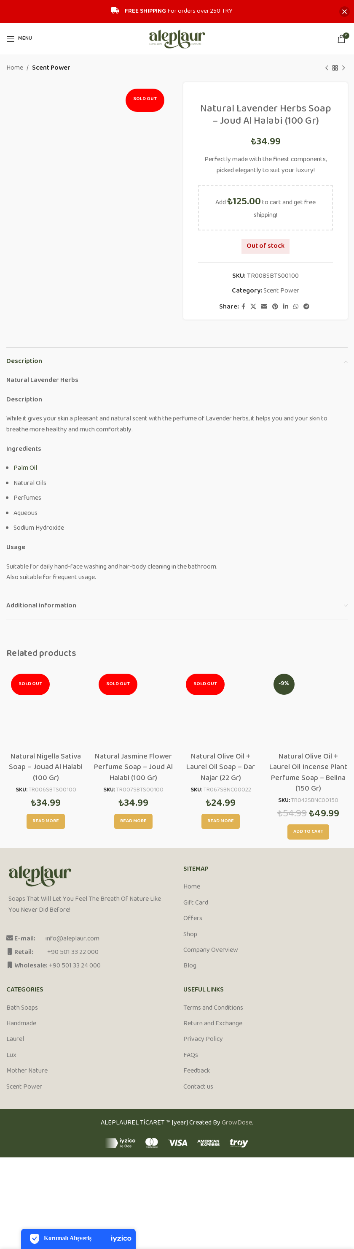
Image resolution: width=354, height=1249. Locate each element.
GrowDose (237, 1123)
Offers (192, 919)
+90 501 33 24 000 (75, 966)
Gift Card (195, 903)
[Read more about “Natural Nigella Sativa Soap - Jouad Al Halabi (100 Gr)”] (46, 821)
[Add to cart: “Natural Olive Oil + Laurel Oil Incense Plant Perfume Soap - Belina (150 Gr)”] (308, 832)
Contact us (198, 1087)
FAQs (190, 1055)
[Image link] (40, 876)
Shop (190, 935)
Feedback (196, 1071)
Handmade (21, 1024)
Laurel (15, 1039)
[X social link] (253, 307)
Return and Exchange (212, 1024)
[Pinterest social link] (275, 307)
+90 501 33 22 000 (73, 952)
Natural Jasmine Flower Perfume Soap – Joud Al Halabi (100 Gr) (133, 767)
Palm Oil (25, 468)
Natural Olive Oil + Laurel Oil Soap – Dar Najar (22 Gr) (220, 767)
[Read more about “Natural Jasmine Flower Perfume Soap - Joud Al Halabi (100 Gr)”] (133, 821)
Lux (11, 1055)
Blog (189, 966)
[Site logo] (177, 38)
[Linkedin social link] (286, 307)
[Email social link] (264, 307)
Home (14, 68)
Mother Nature (27, 1071)
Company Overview (210, 950)
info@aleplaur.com (72, 939)
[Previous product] (326, 68)
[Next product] (343, 68)
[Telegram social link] (306, 307)
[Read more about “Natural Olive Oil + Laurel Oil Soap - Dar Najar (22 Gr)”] (220, 821)
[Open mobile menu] (19, 38)
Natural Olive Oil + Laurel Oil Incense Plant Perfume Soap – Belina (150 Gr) (308, 772)
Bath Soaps (22, 1008)
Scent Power (51, 68)
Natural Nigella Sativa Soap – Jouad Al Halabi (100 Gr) (46, 767)
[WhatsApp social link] (296, 307)
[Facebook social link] (243, 307)
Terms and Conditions (213, 1008)
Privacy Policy (203, 1039)
